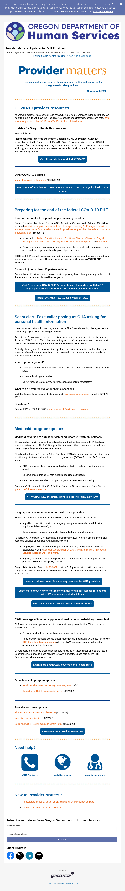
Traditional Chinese (74, 238)
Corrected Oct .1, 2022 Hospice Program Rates (38, 724)
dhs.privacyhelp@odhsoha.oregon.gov (68, 409)
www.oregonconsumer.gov (77, 394)
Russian (70, 241)
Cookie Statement (103, 11)
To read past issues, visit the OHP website (43, 807)
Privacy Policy (52, 883)
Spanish (88, 241)
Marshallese (46, 241)
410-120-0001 (50, 567)
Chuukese (90, 238)
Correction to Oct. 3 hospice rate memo (42, 691)
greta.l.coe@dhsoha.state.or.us (30, 489)
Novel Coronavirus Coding (28, 718)
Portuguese (59, 241)
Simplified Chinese (53, 238)
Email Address (13, 825)
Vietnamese (103, 241)
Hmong (26, 241)
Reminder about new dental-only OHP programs (47, 685)
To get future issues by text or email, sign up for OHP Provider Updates (58, 802)
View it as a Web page (79, 56)
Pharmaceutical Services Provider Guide (35, 712)
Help (76, 883)
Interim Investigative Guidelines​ (30, 180)
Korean (34, 241)
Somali (79, 241)
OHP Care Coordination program (39, 642)
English (100, 238)
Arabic (40, 238)
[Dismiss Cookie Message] (121, 3)
